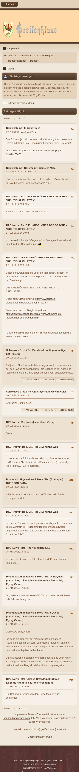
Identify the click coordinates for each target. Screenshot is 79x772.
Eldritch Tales (32, 128)
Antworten (30, 379)
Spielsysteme (14, 128)
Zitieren (47, 379)
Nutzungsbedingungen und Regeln (35, 760)
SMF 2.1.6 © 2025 (31, 764)
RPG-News (12, 196)
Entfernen (64, 379)
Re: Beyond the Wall (46, 446)
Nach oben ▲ (59, 760)
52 (25, 118)
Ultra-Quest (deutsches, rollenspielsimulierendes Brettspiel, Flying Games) (34, 616)
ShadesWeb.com (48, 768)
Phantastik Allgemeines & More (24, 479)
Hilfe (16, 760)
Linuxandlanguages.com (16, 718)
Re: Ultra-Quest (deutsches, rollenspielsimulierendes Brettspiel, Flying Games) (34, 580)
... (22, 118)
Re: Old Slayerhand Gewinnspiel (47, 391)
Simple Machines (48, 764)
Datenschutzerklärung (40, 736)
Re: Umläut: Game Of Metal (40, 168)
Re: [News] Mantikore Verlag (37, 422)
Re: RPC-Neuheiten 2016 (35, 547)
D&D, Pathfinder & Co (19, 446)
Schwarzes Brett (16, 350)
